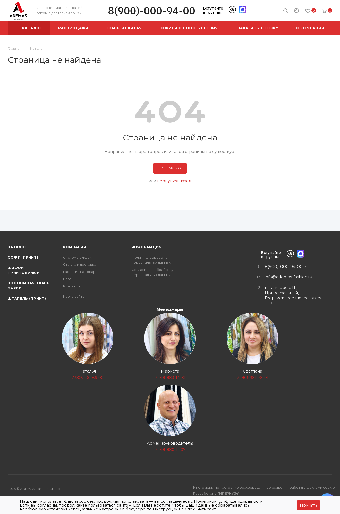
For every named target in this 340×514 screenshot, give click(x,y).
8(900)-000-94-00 (151, 10)
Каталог (17, 247)
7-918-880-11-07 (170, 449)
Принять (308, 505)
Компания (74, 247)
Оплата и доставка (79, 264)
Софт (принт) (23, 257)
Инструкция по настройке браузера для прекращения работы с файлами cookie (264, 487)
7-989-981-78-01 (252, 377)
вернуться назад (174, 180)
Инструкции (165, 509)
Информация (147, 247)
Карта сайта (73, 296)
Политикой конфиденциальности (228, 501)
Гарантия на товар (79, 272)
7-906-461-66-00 (88, 377)
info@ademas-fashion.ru (288, 276)
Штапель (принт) (27, 298)
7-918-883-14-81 (170, 377)
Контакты (71, 286)
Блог (67, 279)
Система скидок (77, 257)
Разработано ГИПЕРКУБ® (216, 493)
